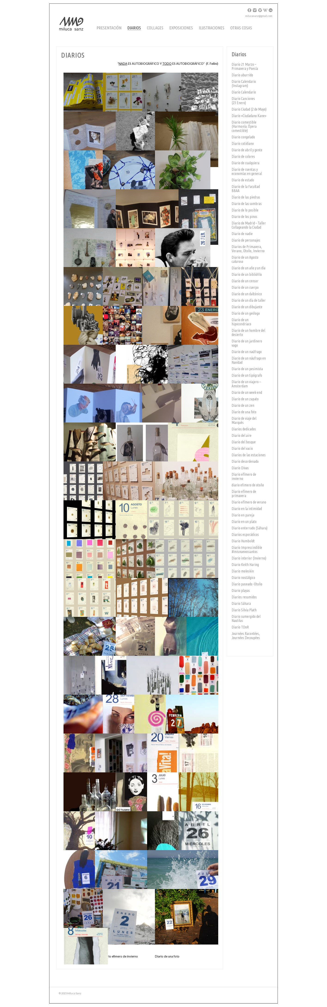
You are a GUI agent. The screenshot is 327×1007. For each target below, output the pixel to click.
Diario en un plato (244, 521)
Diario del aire (241, 435)
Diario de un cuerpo (245, 287)
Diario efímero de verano (249, 502)
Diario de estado (243, 180)
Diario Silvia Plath (244, 610)
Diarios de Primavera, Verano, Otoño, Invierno (248, 249)
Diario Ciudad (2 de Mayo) (249, 109)
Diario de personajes (246, 240)
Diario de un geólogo (246, 313)
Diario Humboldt (243, 541)
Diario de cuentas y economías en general (247, 171)
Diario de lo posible (245, 210)
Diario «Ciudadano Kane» (249, 116)
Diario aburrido (242, 75)
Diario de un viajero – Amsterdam (246, 384)
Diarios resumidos (244, 597)
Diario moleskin (243, 571)
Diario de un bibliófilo (247, 274)
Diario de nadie (242, 234)
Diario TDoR (240, 627)
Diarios (134, 27)
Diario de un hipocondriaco (241, 322)
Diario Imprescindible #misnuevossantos (247, 549)
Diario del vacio (242, 448)
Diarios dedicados (244, 429)
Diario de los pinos (244, 216)
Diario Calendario (244, 92)
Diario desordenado (245, 461)
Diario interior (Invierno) (249, 558)
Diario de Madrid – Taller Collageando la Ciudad (249, 225)
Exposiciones (181, 27)
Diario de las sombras (247, 204)
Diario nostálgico (243, 577)
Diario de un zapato (245, 399)
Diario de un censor (245, 281)
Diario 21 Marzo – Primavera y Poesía (245, 66)
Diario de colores (243, 156)
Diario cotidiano (243, 143)
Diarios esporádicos (245, 534)
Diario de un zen (243, 405)
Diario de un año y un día (248, 268)
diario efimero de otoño (248, 485)
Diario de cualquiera (245, 163)
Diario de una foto (244, 412)
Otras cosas (241, 27)
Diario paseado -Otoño (247, 584)
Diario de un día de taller (249, 300)
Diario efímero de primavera (244, 493)
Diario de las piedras (246, 197)
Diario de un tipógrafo (247, 375)
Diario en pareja (243, 515)
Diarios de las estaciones (249, 455)
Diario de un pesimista (247, 369)
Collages (155, 27)
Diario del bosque (244, 442)
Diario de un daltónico (247, 294)
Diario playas (241, 590)
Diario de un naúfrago (247, 352)
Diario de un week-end (247, 392)
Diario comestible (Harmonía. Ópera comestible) (244, 126)
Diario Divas (240, 468)
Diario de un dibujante (247, 307)
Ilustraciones (211, 27)
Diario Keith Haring (245, 565)
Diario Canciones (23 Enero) (243, 100)
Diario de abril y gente (247, 150)
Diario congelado (243, 137)
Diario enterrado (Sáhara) (249, 528)
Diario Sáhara (241, 603)
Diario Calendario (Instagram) (244, 83)
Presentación (109, 27)
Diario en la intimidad (247, 509)
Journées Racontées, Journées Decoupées (246, 635)
